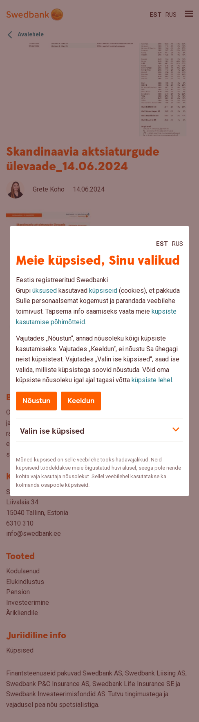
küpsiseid (103, 290)
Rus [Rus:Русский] (177, 243)
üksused (44, 290)
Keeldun (80, 401)
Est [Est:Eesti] (162, 243)
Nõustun (36, 401)
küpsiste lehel (152, 380)
